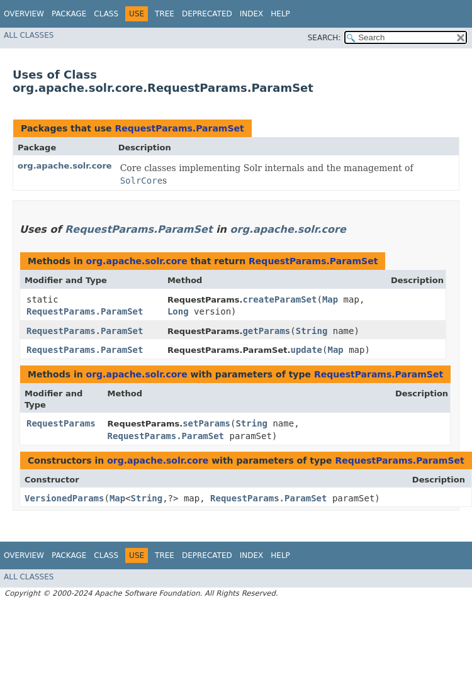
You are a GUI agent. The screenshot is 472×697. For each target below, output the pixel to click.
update (306, 350)
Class (106, 13)
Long (178, 311)
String (312, 331)
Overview (24, 13)
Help (280, 13)
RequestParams (61, 423)
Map (330, 299)
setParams (206, 423)
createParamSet (279, 299)
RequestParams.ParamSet (179, 128)
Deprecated (207, 13)
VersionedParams (64, 498)
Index (252, 13)
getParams (266, 331)
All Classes (28, 35)
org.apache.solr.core (65, 165)
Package (69, 13)
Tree (164, 13)
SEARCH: (324, 37)
